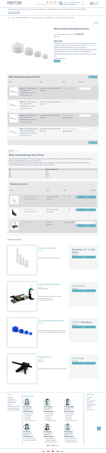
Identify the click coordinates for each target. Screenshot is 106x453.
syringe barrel (89, 45)
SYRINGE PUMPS (43, 9)
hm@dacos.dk (26, 434)
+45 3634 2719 (69, 408)
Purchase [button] (92, 77)
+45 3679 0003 (69, 433)
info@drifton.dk (15, 408)
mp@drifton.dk (67, 434)
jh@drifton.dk (47, 409)
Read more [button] (82, 197)
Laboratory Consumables (68, 9)
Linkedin (56, 445)
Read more (57, 61)
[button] (94, 22)
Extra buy (17, 151)
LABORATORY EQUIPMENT (54, 9)
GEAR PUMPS (34, 9)
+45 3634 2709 (28, 408)
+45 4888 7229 (49, 408)
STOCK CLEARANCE (81, 9)
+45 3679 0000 (16, 406)
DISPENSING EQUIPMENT (14, 12)
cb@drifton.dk (67, 409)
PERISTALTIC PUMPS (13, 9)
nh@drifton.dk (26, 409)
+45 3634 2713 (49, 433)
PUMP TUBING (22, 9)
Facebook (50, 445)
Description (11, 151)
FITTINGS (28, 9)
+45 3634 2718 (28, 433)
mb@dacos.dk (47, 434)
